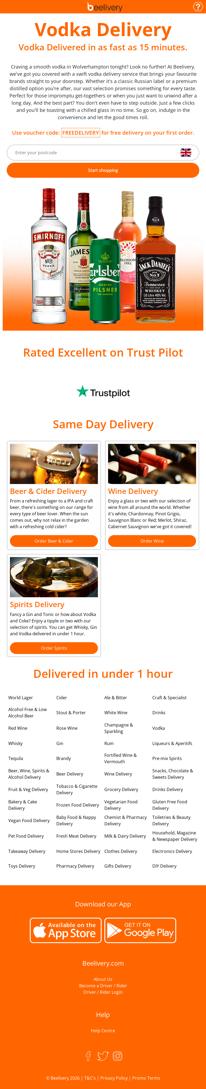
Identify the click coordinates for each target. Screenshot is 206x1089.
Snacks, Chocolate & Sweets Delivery (172, 774)
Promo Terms (146, 1078)
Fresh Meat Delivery (76, 836)
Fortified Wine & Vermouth (120, 758)
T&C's (90, 1078)
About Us (103, 979)
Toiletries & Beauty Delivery (171, 820)
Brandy (63, 758)
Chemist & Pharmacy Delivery (125, 820)
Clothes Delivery (120, 851)
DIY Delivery (164, 866)
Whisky (15, 743)
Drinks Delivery (167, 789)
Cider (61, 698)
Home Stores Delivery (78, 851)
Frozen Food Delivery (77, 805)
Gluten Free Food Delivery (169, 805)
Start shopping (103, 170)
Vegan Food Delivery (29, 820)
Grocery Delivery (121, 789)
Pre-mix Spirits (167, 758)
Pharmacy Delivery (75, 866)
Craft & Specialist (169, 698)
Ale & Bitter (115, 698)
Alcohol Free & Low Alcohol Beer (27, 712)
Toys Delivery (21, 866)
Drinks (158, 713)
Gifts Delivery (117, 866)
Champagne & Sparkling (118, 728)
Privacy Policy (114, 1078)
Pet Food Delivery (26, 836)
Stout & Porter (71, 713)
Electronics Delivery (172, 851)
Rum (109, 743)
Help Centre (103, 1031)
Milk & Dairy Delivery (125, 836)
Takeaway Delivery (26, 851)
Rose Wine (67, 728)
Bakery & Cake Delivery (22, 805)
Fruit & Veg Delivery (28, 789)
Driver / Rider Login (103, 992)
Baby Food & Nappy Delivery (76, 820)
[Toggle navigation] (8, 6)
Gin (59, 743)
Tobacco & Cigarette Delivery (76, 789)
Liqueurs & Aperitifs (172, 743)
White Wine (115, 713)
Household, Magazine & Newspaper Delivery (174, 836)
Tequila (15, 758)
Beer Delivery (69, 774)
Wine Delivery (118, 774)
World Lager (20, 698)
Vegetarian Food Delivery (121, 805)
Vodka (158, 728)
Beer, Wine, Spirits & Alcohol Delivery (28, 774)
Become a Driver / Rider (103, 986)
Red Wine (17, 728)
